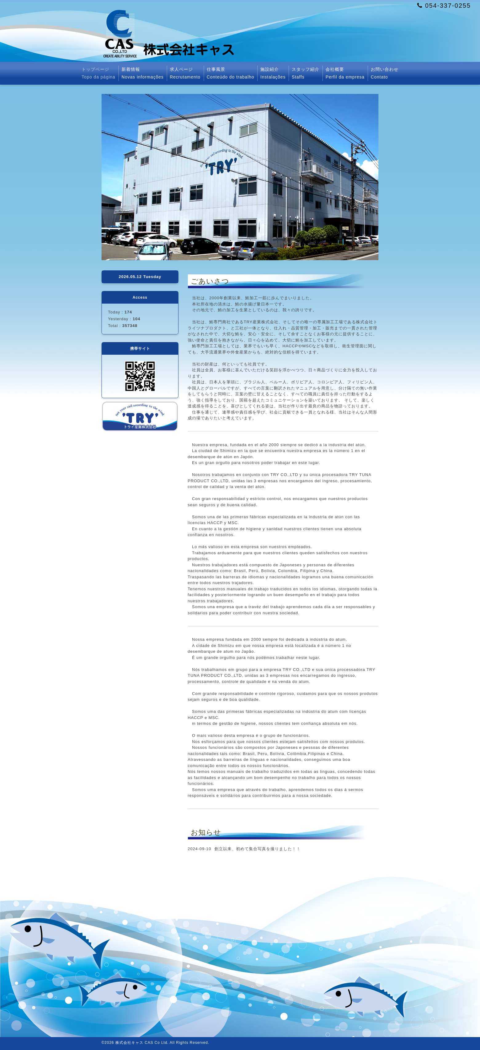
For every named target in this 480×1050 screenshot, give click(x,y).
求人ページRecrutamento (185, 73)
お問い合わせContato (384, 73)
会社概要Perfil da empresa (345, 73)
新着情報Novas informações (143, 73)
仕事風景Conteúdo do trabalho (230, 73)
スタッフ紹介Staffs (305, 73)
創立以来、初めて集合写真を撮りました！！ (257, 848)
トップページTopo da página (98, 73)
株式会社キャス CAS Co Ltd (141, 1042)
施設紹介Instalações (273, 73)
